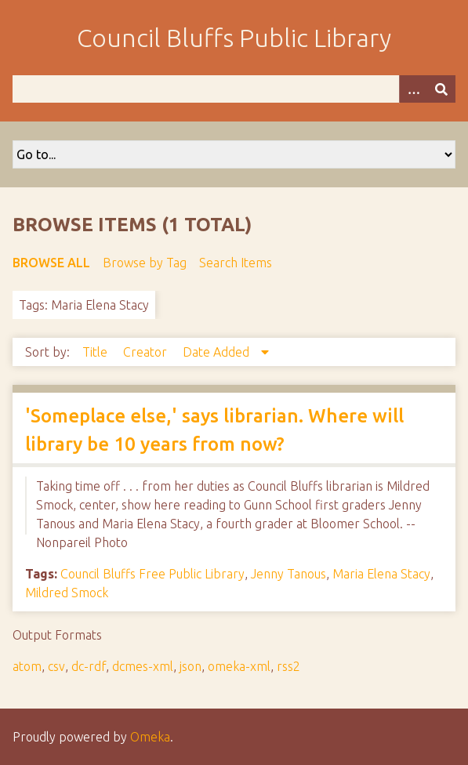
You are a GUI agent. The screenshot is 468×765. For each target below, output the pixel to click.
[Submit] (441, 89)
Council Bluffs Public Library (234, 38)
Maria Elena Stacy (381, 574)
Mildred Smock (66, 593)
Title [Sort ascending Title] (96, 352)
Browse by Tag (145, 263)
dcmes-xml (142, 666)
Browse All (51, 263)
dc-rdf (88, 666)
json (190, 666)
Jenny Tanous (288, 574)
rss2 (288, 666)
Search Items (235, 263)
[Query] (234, 89)
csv (56, 666)
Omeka (150, 737)
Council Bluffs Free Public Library (152, 574)
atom (27, 666)
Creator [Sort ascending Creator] (146, 352)
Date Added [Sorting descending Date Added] (217, 352)
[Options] (413, 89)
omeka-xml (239, 666)
